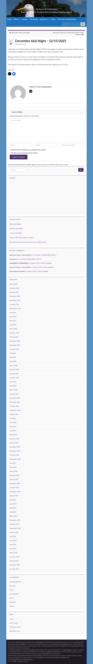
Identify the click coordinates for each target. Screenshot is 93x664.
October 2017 (14, 569)
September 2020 (15, 459)
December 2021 (15, 398)
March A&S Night (15, 224)
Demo (12, 590)
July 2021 (13, 418)
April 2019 (13, 512)
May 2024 (13, 357)
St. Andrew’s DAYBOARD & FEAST (44, 255)
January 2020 (14, 479)
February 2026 (14, 288)
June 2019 (13, 504)
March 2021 (13, 435)
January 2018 (14, 561)
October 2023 (14, 378)
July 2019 (13, 500)
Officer (24, 44)
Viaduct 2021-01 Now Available (41, 263)
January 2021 (14, 443)
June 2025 (13, 316)
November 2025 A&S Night (21, 33)
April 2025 (13, 325)
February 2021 (14, 439)
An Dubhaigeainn (15, 582)
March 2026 (13, 284)
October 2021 (14, 406)
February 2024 (14, 369)
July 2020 (13, 463)
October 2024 (14, 349)
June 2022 (13, 382)
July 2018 (13, 536)
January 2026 (14, 292)
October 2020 (14, 455)
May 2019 (13, 508)
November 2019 (15, 483)
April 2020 (13, 467)
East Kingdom (14, 594)
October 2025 (14, 304)
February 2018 (14, 557)
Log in (12, 619)
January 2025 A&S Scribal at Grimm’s (22, 237)
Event (12, 598)
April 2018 (13, 548)
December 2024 (15, 341)
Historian (13, 602)
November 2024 (15, 345)
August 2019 (14, 496)
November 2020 (15, 451)
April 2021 (13, 430)
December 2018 (15, 520)
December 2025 (15, 296)
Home (9, 19)
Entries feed (14, 623)
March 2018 (13, 553)
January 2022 (14, 394)
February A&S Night (16, 228)
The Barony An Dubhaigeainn (46, 8)
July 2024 (13, 353)
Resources (44, 19)
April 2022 (13, 386)
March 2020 (13, 471)
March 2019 (13, 516)
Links (53, 19)
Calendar (24, 19)
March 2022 (13, 390)
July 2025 (13, 312)
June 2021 (13, 422)
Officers (16, 19)
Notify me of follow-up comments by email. (28, 150)
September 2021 (15, 410)
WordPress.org (15, 631)
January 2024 (14, 373)
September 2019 (15, 492)
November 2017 (15, 565)
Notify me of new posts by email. (24, 153)
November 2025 (15, 300)
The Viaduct (34, 19)
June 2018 (13, 540)
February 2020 (14, 475)
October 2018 (14, 524)
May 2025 (13, 321)
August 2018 (14, 532)
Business (13, 586)
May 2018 (13, 544)
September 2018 (15, 528)
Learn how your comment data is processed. (52, 164)
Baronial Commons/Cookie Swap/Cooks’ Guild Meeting (28, 242)
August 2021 (14, 414)
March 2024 (13, 365)
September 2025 (15, 308)
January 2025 (14, 337)
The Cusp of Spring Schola (67, 19)
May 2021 (13, 426)
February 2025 (14, 333)
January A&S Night (16, 233)
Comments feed (15, 627)
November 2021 (15, 402)
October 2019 (14, 487)
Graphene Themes (22, 661)
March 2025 (13, 329)
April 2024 (13, 361)
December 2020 (15, 447)
